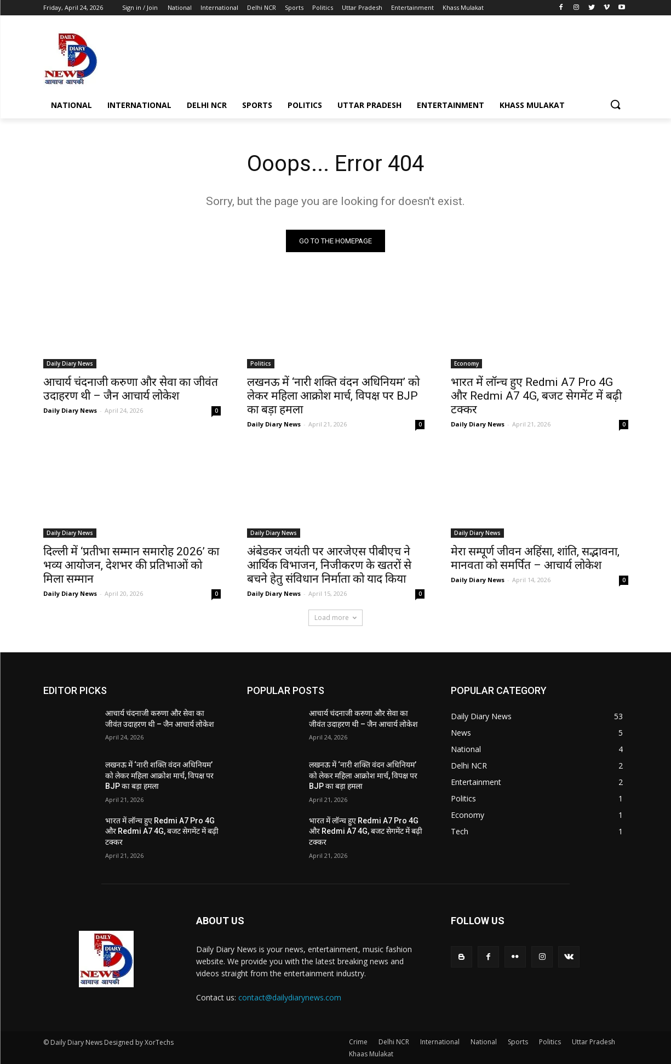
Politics (260, 363)
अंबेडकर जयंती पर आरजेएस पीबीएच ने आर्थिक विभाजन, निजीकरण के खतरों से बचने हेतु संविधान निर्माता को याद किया (329, 565)
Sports (518, 1041)
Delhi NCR (393, 1041)
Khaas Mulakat (371, 1054)
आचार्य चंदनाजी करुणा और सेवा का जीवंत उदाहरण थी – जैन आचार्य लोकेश (130, 388)
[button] (615, 105)
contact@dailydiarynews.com (289, 997)
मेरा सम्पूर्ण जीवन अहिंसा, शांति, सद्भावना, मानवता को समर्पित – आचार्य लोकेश (535, 558)
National (484, 1041)
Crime (358, 1041)
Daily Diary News (70, 363)
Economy (466, 363)
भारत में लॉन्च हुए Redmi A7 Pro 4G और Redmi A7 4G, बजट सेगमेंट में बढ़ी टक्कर (536, 395)
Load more (335, 617)
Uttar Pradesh (593, 1041)
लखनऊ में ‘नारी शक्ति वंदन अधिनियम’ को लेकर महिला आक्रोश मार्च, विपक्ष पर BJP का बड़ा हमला (333, 395)
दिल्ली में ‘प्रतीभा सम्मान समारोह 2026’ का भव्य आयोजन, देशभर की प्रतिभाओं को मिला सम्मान (131, 565)
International (440, 1041)
